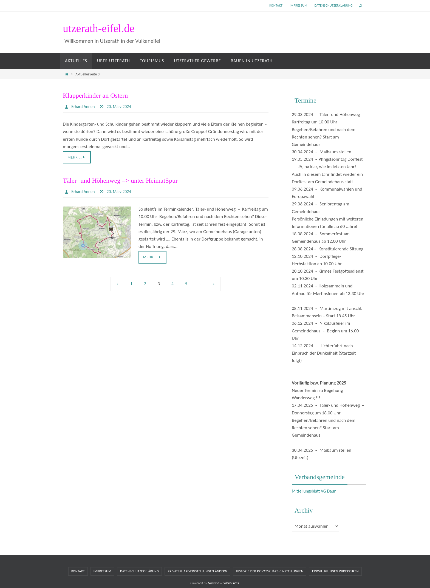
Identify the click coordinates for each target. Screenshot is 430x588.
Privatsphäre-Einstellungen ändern (197, 571)
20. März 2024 (120, 106)
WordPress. (232, 583)
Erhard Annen (83, 106)
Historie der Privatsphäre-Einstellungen (270, 571)
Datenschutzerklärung (334, 5)
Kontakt (275, 5)
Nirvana (213, 583)
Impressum (298, 5)
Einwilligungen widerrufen (335, 571)
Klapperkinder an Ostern (95, 95)
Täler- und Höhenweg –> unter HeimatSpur (120, 180)
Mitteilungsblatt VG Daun (316, 491)
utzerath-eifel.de (98, 28)
